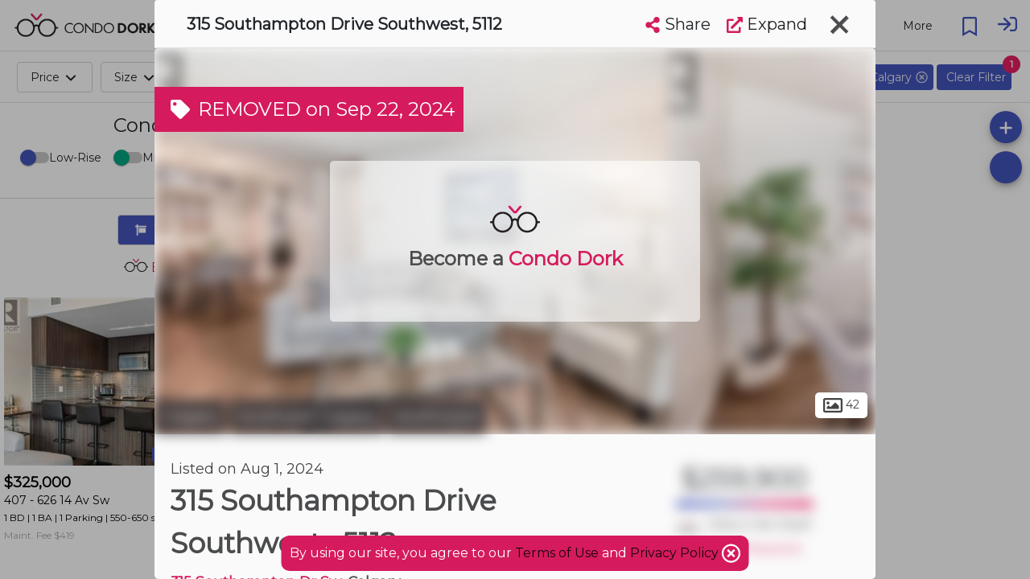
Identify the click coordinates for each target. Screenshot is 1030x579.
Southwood (436, 416)
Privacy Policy (676, 553)
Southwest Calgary (306, 416)
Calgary (190, 416)
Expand (767, 24)
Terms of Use (557, 553)
